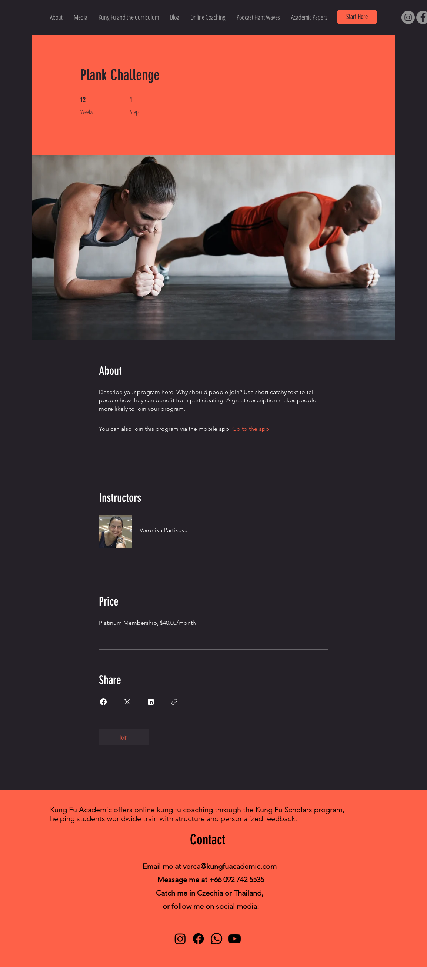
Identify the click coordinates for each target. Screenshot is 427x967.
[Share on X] (127, 701)
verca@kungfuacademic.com (230, 866)
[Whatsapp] (216, 938)
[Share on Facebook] (103, 701)
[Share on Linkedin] (150, 701)
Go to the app (250, 428)
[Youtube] (234, 938)
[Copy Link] (174, 701)
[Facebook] (198, 938)
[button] (357, 17)
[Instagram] (408, 17)
